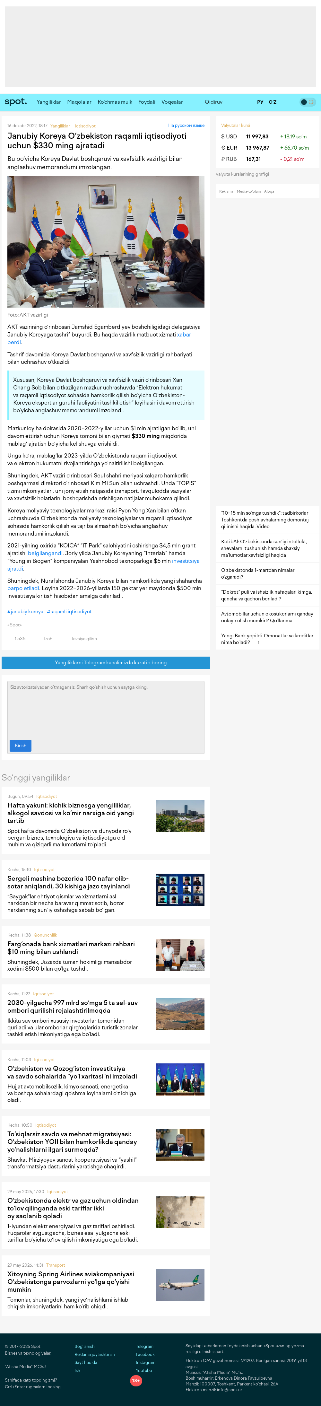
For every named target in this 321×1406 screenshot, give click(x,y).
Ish (77, 1370)
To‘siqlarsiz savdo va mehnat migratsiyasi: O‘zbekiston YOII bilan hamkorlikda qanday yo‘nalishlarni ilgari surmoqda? (72, 1141)
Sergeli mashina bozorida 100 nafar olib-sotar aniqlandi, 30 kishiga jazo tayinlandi (69, 882)
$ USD (229, 137)
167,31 (253, 159)
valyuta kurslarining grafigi (244, 174)
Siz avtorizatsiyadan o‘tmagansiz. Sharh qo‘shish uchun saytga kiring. (106, 709)
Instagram (142, 1362)
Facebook (142, 1354)
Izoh (44, 639)
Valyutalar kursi (235, 125)
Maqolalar (79, 102)
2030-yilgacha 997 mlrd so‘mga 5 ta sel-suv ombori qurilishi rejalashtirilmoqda (72, 1006)
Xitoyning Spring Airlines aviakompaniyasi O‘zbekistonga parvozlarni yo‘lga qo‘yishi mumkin (70, 1281)
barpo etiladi (23, 588)
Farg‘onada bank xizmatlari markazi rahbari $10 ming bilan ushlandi (71, 948)
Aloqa (269, 191)
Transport (55, 1265)
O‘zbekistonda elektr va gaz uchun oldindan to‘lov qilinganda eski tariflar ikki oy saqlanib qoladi (73, 1208)
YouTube (141, 1370)
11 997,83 (257, 137)
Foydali (146, 102)
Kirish (20, 745)
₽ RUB (229, 159)
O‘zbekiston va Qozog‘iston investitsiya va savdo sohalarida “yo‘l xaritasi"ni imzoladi (72, 1072)
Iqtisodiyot (46, 796)
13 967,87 (257, 148)
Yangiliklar (49, 102)
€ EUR (229, 148)
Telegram (141, 1346)
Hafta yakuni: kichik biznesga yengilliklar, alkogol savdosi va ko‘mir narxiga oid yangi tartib (70, 813)
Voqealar (172, 102)
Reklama (226, 191)
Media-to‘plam (249, 191)
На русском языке (186, 125)
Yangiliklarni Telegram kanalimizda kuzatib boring (106, 662)
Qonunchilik (45, 935)
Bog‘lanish (84, 1346)
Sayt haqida (85, 1362)
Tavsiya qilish (80, 639)
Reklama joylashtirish (94, 1354)
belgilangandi (45, 553)
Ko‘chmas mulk (115, 102)
